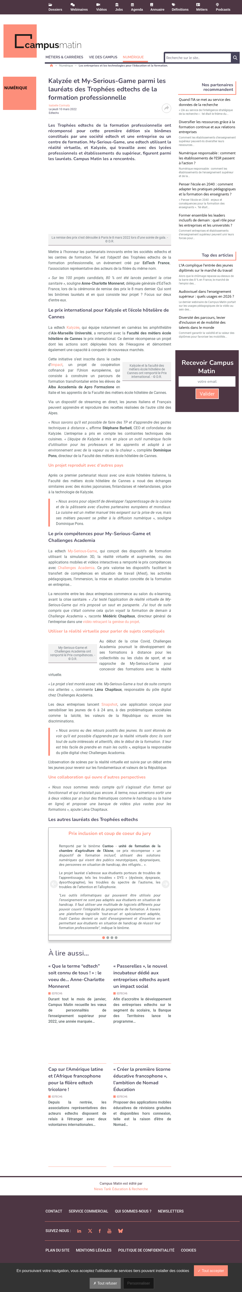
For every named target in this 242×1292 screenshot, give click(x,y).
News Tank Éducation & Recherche (121, 1206)
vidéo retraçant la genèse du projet (111, 627)
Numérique (66, 65)
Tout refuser (105, 1283)
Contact (54, 1228)
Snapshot (109, 721)
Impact (56, 365)
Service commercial (88, 1228)
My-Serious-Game (82, 556)
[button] (66, 56)
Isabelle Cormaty (59, 105)
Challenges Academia (76, 573)
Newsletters (171, 1228)
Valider (207, 394)
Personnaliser (138, 1283)
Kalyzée (73, 327)
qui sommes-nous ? (133, 1228)
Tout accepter (211, 1271)
